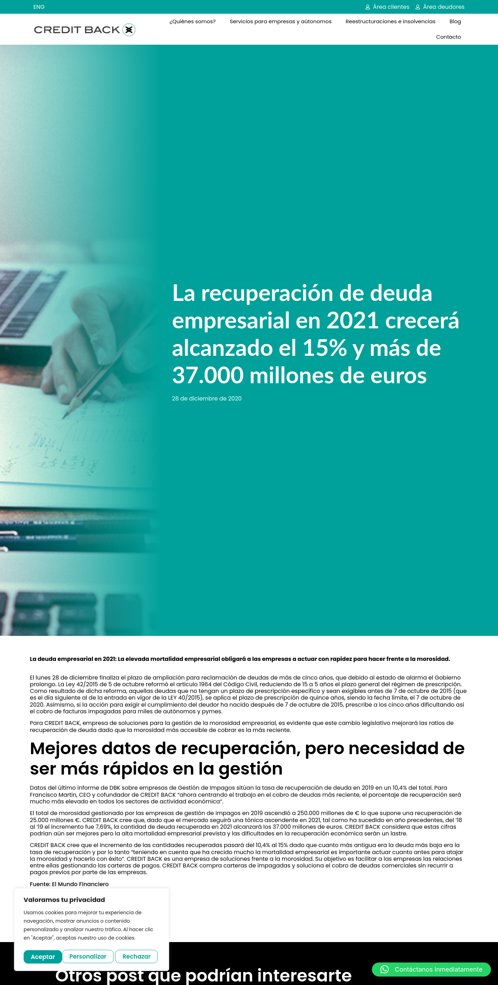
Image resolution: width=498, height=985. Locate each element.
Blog (455, 21)
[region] (91, 930)
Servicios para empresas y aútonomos (280, 21)
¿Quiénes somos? (192, 21)
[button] (431, 969)
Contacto (448, 36)
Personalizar (49, 956)
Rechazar (98, 956)
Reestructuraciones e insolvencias (390, 21)
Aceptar (141, 956)
